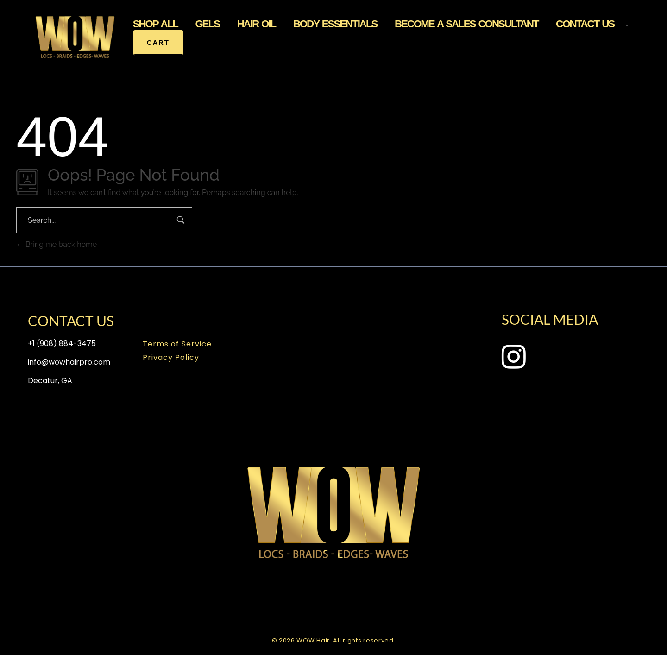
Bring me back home (56, 244)
